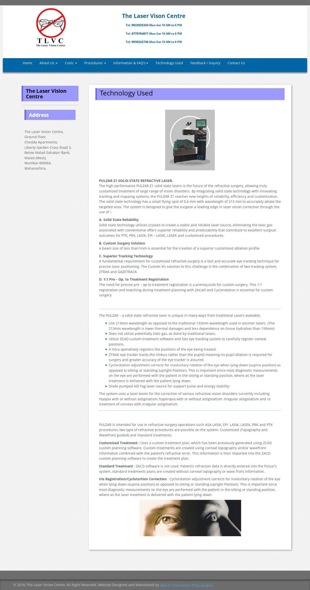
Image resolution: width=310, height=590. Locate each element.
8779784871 (140, 33)
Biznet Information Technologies (186, 584)
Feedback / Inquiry (205, 63)
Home (27, 63)
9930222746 (140, 42)
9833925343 (140, 25)
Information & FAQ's (130, 63)
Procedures (95, 63)
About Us (48, 63)
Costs (71, 63)
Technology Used (169, 63)
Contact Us (236, 63)
